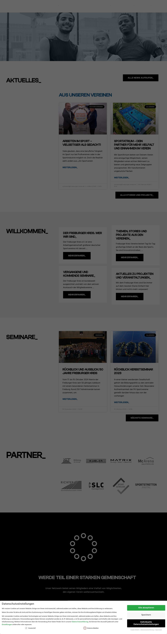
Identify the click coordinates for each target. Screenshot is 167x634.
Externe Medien (91, 628)
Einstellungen (7, 624)
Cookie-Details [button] (135, 630)
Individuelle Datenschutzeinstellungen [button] (146, 623)
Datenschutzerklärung (80, 621)
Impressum (158, 630)
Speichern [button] (146, 615)
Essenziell (30, 628)
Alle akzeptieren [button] (146, 608)
